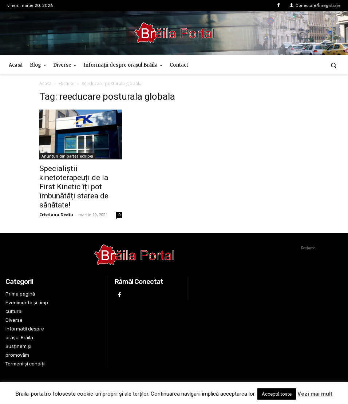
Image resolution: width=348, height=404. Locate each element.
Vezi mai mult (314, 394)
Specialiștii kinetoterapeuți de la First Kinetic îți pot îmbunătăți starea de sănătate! (73, 186)
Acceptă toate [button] (277, 394)
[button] (333, 65)
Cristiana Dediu (56, 214)
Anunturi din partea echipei (67, 156)
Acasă (45, 83)
